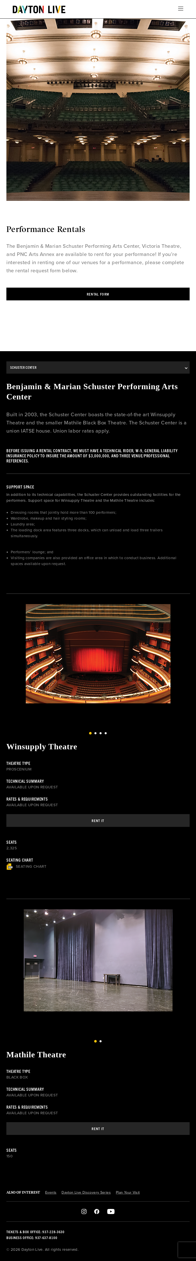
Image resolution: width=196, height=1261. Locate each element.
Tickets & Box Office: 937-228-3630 (35, 1231)
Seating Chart (26, 866)
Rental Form (98, 294)
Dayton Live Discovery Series (86, 1192)
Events (50, 1192)
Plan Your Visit (128, 1192)
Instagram (84, 1211)
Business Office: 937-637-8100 (31, 1237)
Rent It (98, 820)
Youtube (111, 1211)
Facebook (96, 1211)
